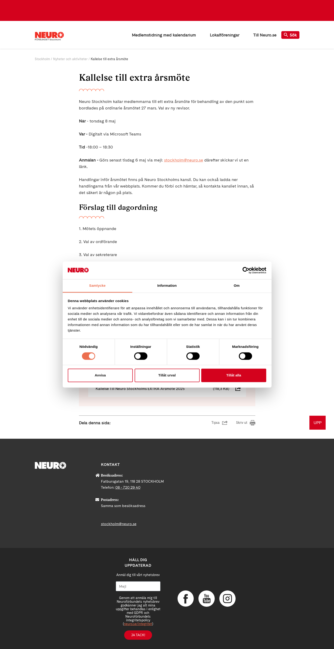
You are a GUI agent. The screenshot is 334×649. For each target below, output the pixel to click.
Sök (290, 35)
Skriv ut (241, 423)
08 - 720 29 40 (127, 487)
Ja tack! (138, 635)
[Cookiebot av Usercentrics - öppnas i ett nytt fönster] (246, 270)
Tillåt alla (233, 375)
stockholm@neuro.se (183, 160)
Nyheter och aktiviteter (70, 59)
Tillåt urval (167, 375)
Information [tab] (167, 286)
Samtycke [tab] (97, 286)
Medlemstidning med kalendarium (164, 35)
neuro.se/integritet (138, 624)
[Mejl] (138, 586)
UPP (317, 422)
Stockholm (42, 59)
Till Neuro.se (264, 35)
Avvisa (100, 375)
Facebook (186, 598)
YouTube (206, 598)
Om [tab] (237, 286)
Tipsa (215, 423)
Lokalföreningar (224, 35)
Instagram (227, 598)
